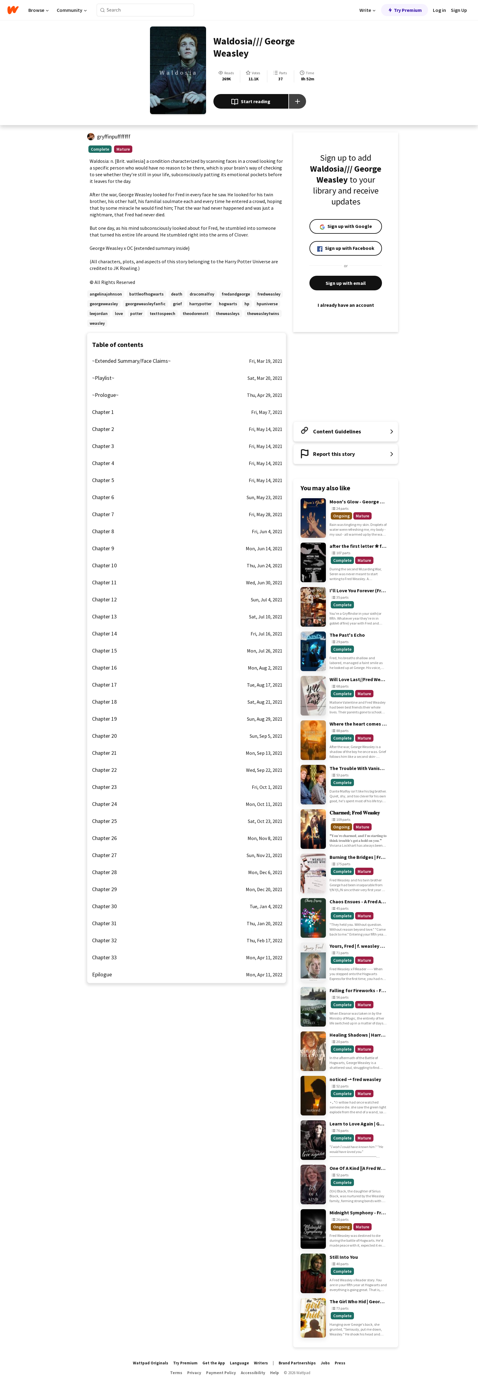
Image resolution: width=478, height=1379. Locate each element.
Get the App (213, 1363)
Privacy (194, 1372)
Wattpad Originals (150, 1363)
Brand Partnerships (297, 1363)
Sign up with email (345, 283)
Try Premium (404, 10)
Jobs (325, 1363)
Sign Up (459, 10)
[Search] (103, 10)
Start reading (250, 102)
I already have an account (345, 305)
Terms (176, 1372)
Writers (261, 1363)
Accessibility (253, 1372)
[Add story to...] (297, 101)
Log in (439, 10)
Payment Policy (221, 1372)
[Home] (13, 10)
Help (274, 1372)
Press (340, 1363)
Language (239, 1363)
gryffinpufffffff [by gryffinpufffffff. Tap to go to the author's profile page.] (113, 136)
